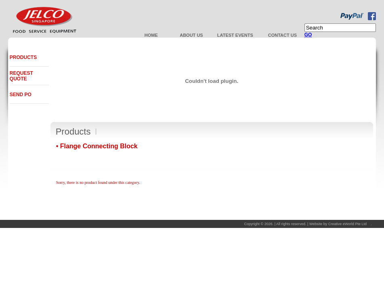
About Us (191, 35)
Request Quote (21, 76)
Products (23, 57)
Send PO (20, 94)
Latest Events (235, 35)
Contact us (282, 35)
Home (151, 35)
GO (308, 35)
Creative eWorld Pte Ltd (347, 224)
